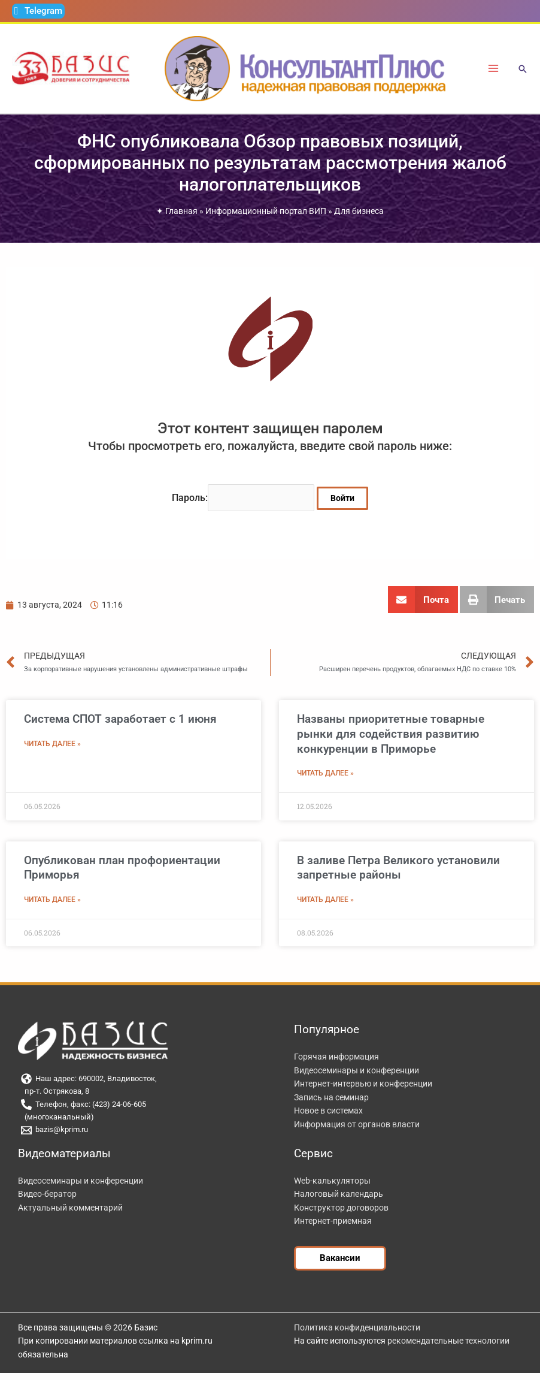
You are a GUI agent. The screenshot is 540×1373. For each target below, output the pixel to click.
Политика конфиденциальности (357, 1327)
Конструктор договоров (341, 1206)
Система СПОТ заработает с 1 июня (120, 718)
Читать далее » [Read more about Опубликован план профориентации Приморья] (52, 899)
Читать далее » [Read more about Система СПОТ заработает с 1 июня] (52, 743)
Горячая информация (336, 1056)
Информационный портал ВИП (265, 211)
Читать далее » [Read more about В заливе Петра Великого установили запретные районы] (325, 899)
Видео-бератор (47, 1193)
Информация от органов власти (357, 1123)
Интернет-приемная (333, 1220)
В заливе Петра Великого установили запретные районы (398, 866)
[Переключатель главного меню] (493, 68)
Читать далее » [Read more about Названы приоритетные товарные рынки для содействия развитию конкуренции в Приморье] (325, 772)
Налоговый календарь (338, 1193)
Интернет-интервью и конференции (363, 1083)
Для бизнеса (359, 211)
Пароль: (243, 497)
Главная (181, 211)
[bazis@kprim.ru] (141, 1129)
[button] (522, 70)
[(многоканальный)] (141, 1117)
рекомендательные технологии (448, 1340)
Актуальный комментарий (70, 1206)
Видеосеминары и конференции (356, 1069)
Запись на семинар (331, 1096)
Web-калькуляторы (332, 1179)
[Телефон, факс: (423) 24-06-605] (141, 1104)
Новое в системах (328, 1110)
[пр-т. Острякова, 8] (141, 1091)
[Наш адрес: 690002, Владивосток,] (141, 1078)
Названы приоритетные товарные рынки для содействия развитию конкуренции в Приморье (390, 733)
